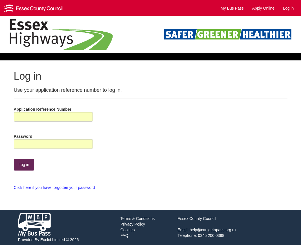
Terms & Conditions (137, 218)
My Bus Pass (232, 8)
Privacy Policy (132, 224)
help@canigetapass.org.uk (213, 230)
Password (23, 136)
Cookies (127, 230)
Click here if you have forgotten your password (54, 187)
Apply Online (263, 8)
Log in (288, 8)
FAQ (124, 235)
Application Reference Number (43, 109)
